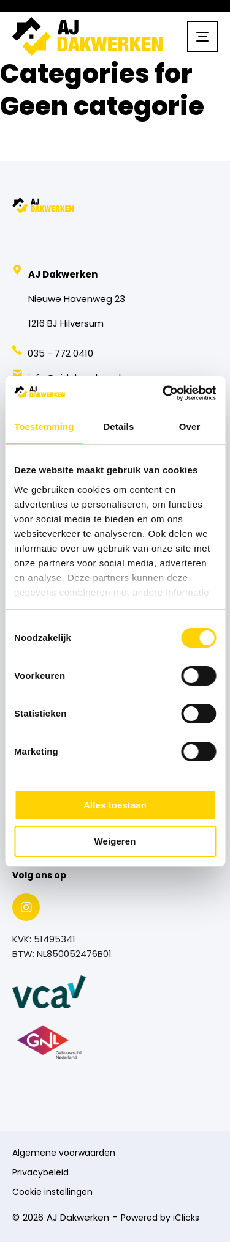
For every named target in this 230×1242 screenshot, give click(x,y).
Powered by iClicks (160, 1218)
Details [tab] (118, 426)
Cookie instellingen (52, 1193)
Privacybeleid (40, 1173)
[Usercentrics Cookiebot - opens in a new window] (164, 393)
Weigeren (115, 841)
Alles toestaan (115, 805)
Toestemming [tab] (44, 426)
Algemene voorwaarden (63, 1154)
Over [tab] (190, 426)
